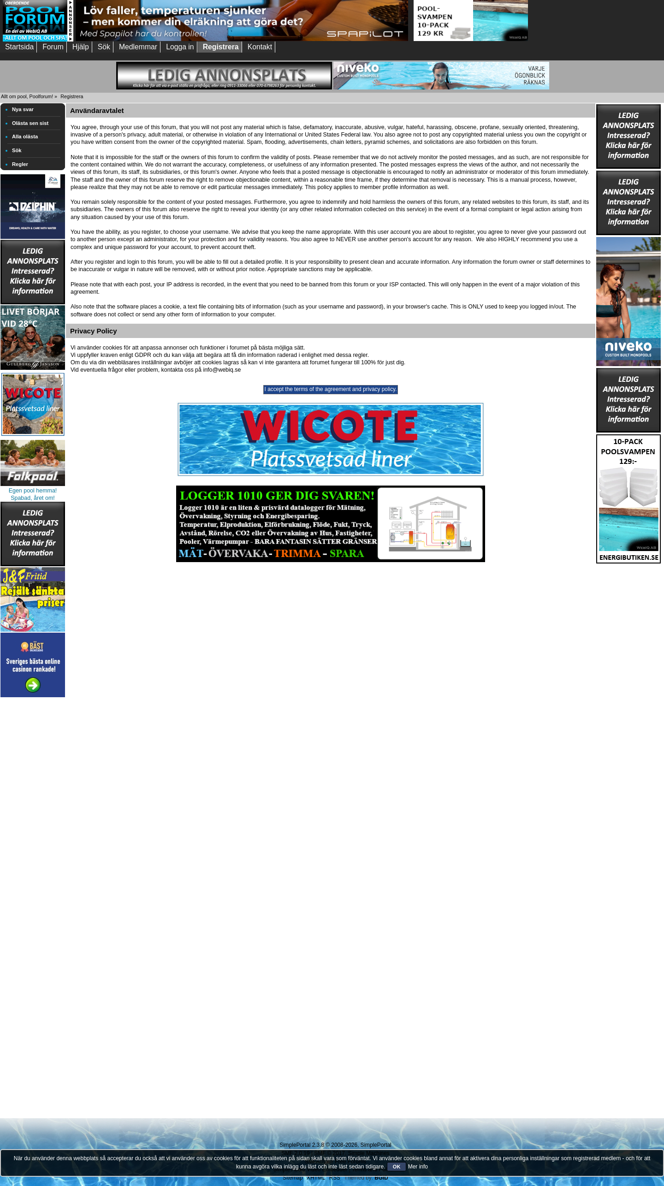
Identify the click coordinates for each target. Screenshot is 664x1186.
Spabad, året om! (33, 498)
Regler (20, 164)
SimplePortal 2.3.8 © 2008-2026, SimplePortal (335, 1145)
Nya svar (23, 109)
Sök (17, 150)
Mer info (418, 1166)
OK (397, 1166)
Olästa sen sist (30, 123)
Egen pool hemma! (33, 490)
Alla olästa (25, 136)
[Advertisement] (32, 838)
